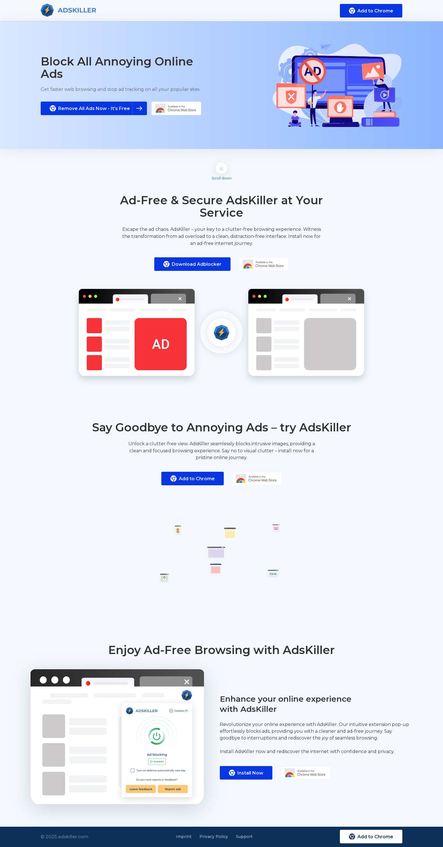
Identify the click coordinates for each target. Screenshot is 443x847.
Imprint (184, 836)
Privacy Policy (213, 836)
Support (244, 836)
